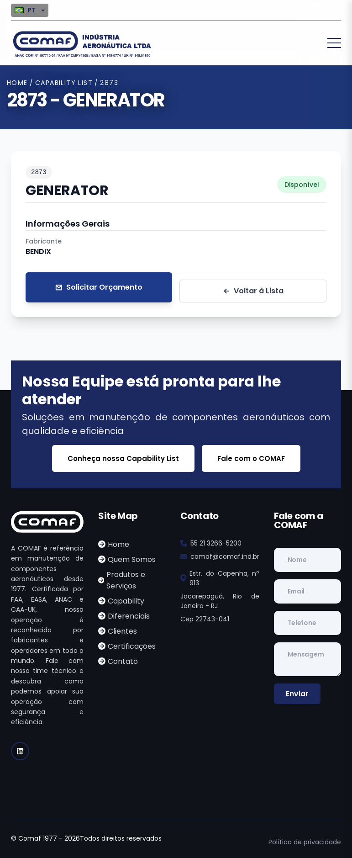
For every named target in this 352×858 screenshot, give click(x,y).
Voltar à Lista (253, 291)
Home (17, 82)
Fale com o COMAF (251, 458)
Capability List (64, 82)
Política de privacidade (304, 842)
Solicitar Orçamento (98, 287)
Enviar (297, 694)
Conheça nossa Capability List (123, 458)
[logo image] (81, 43)
